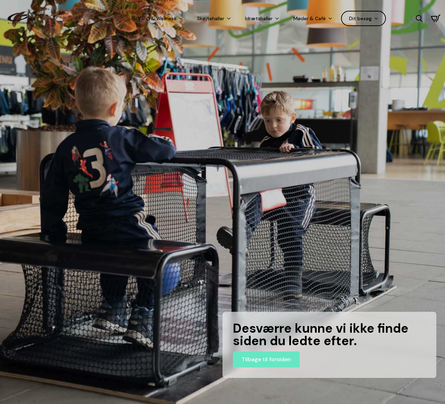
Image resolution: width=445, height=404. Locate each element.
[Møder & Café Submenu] (332, 18)
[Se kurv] (435, 18)
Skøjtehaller (210, 18)
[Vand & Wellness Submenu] (182, 18)
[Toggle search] (419, 18)
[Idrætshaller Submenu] (278, 18)
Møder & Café (309, 18)
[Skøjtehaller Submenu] (230, 18)
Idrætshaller (259, 18)
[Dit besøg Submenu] (377, 18)
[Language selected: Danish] (401, 18)
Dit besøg (360, 18)
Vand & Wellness (157, 18)
